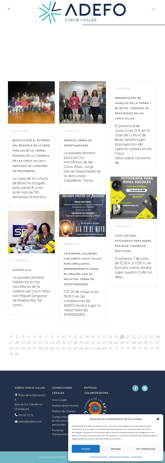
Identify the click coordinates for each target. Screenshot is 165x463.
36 (63, 342)
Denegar (116, 448)
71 (116, 348)
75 (139, 348)
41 (92, 342)
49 (139, 342)
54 (17, 348)
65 (81, 348)
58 (40, 348)
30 (28, 342)
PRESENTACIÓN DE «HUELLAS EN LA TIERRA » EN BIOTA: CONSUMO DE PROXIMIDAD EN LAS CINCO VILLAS (133, 108)
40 (86, 342)
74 (133, 348)
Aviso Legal (136, 456)
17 (104, 336)
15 (92, 336)
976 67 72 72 (25, 415)
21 (127, 336)
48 (133, 342)
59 (46, 348)
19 (116, 336)
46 (122, 342)
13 (81, 336)
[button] (158, 419)
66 (87, 348)
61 (57, 348)
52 (157, 342)
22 (133, 336)
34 (52, 342)
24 (145, 336)
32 (40, 342)
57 (34, 348)
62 (63, 348)
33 (46, 342)
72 (122, 348)
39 (81, 342)
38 (75, 342)
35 (57, 342)
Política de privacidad (119, 456)
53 (11, 348)
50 (145, 342)
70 (110, 348)
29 (22, 342)
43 (104, 342)
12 (75, 336)
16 (98, 336)
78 (157, 348)
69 (104, 348)
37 (69, 342)
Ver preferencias (145, 448)
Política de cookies (98, 456)
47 (127, 342)
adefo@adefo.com (30, 421)
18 (110, 336)
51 (151, 342)
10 (63, 336)
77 (151, 348)
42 (98, 342)
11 (69, 336)
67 (92, 348)
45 (116, 342)
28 (17, 342)
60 (51, 348)
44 (110, 342)
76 (145, 348)
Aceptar (85, 448)
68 (98, 348)
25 (151, 336)
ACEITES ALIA (22, 270)
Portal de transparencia (60, 432)
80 (16, 354)
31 (34, 342)
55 (22, 348)
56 (28, 348)
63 (69, 348)
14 (87, 336)
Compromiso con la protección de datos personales (64, 420)
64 (75, 348)
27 (11, 342)
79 (11, 354)
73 (127, 348)
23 (139, 336)
